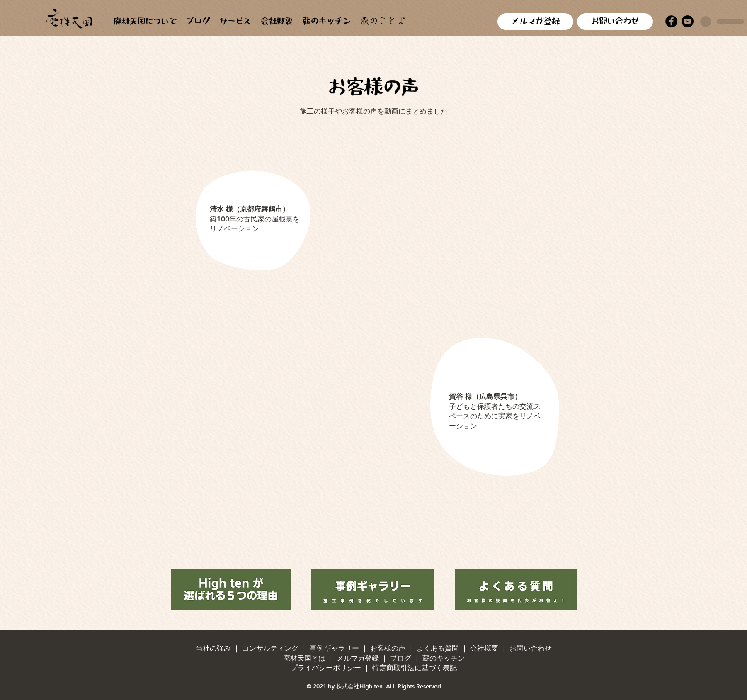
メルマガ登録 (358, 658)
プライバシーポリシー (326, 668)
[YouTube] (688, 21)
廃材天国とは (304, 658)
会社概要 (484, 648)
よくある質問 (438, 648)
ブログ (400, 658)
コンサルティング (270, 648)
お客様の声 (387, 648)
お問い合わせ (530, 648)
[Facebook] (671, 21)
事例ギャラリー (334, 648)
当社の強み (213, 648)
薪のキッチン (443, 658)
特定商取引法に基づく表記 (414, 668)
